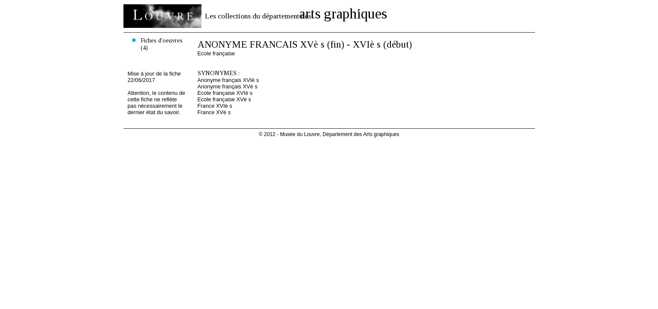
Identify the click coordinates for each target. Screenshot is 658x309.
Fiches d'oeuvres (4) (162, 44)
